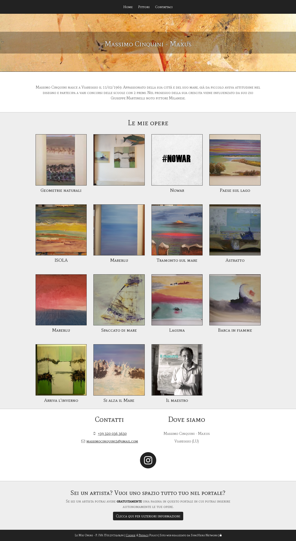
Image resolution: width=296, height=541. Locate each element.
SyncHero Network (204, 535)
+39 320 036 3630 (112, 433)
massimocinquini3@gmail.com (112, 441)
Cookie (131, 535)
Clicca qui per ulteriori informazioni (148, 516)
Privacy (144, 535)
